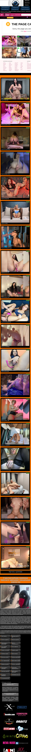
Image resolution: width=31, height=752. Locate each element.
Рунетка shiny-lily (5, 198)
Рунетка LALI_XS (5, 272)
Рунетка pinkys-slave (5, 124)
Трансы (27, 5)
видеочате (3, 631)
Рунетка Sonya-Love (5, 568)
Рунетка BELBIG (4, 100)
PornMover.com (15, 7)
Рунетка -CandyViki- (5, 445)
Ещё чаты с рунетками (15, 571)
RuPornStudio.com (5, 7)
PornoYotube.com (5, 9)
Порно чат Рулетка (25, 9)
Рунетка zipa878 (4, 395)
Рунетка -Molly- (4, 223)
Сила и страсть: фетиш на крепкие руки (10, 684)
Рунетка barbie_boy (5, 174)
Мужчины (27, 2)
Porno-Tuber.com (25, 7)
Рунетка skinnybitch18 (6, 321)
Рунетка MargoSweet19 (6, 519)
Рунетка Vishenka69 (5, 149)
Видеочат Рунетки (3, 11)
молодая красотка (8, 616)
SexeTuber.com (15, 9)
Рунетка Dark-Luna (5, 297)
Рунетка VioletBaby (5, 346)
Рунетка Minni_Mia (5, 420)
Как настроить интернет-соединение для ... (10, 694)
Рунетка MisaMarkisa (5, 543)
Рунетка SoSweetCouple (6, 247)
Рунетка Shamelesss (5, 494)
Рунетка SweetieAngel (6, 469)
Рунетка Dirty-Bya (5, 371)
